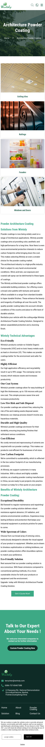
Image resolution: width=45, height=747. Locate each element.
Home (4, 707)
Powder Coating (33, 708)
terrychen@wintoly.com (15, 681)
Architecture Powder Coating (29, 38)
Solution (5, 713)
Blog (18, 713)
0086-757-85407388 (13, 685)
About (18, 707)
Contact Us (35, 713)
